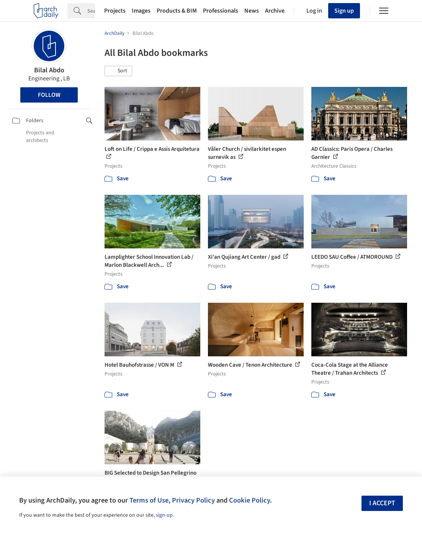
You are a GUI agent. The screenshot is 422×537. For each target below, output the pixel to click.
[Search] (91, 10)
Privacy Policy (193, 500)
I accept (382, 503)
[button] (118, 71)
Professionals (220, 11)
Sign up (344, 11)
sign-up (164, 515)
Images (141, 11)
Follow (49, 95)
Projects (115, 11)
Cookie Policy (249, 500)
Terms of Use (148, 500)
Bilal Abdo (49, 70)
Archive (275, 11)
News (251, 11)
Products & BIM (177, 11)
